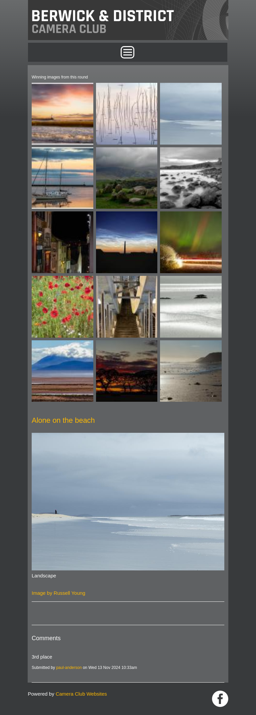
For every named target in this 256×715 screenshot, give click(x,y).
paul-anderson (69, 667)
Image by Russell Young (58, 593)
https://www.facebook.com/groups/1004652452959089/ (220, 699)
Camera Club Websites (81, 694)
